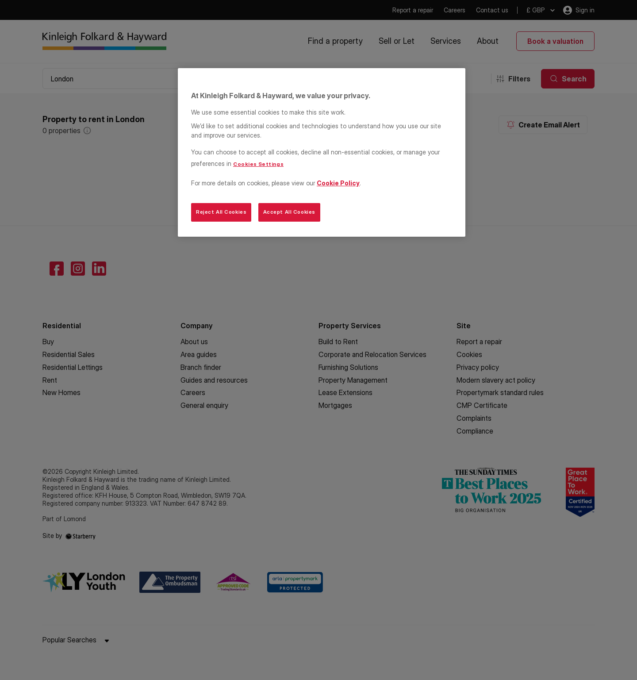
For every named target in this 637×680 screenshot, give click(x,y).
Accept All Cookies (289, 212)
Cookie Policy (338, 183)
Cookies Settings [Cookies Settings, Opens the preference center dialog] (258, 164)
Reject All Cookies (221, 212)
